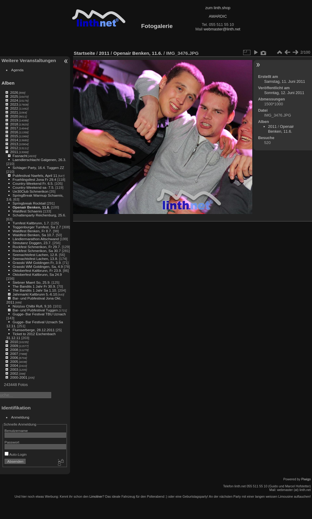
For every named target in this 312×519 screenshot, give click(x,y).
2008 (14, 350)
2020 (14, 116)
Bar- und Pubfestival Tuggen (35, 310)
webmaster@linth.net (222, 29)
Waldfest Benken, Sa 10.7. (33, 235)
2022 (14, 108)
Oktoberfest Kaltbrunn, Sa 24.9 (37, 274)
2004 (14, 365)
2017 (14, 128)
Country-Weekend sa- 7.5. (33, 187)
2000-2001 (18, 377)
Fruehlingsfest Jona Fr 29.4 (34, 179)
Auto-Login (16, 454)
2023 (14, 104)
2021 (14, 112)
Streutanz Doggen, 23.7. (31, 243)
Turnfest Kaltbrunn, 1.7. (31, 223)
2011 (14, 152)
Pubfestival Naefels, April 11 (34, 175)
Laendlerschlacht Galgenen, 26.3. (39, 160)
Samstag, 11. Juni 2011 (284, 81)
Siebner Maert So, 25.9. (31, 282)
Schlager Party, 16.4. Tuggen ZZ (38, 168)
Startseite (84, 53)
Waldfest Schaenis (27, 211)
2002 (14, 373)
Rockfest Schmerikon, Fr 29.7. (36, 247)
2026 (14, 92)
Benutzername (16, 431)
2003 (14, 369)
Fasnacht (19, 156)
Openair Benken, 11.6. (31, 207)
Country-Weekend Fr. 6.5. (33, 183)
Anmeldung (20, 417)
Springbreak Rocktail (29, 203)
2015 (14, 136)
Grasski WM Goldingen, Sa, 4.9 (37, 266)
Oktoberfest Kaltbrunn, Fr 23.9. (37, 270)
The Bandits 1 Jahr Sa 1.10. (34, 290)
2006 (14, 357)
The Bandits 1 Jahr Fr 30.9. (34, 286)
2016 (14, 132)
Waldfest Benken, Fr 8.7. (32, 231)
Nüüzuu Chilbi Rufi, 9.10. (32, 306)
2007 (14, 354)
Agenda (17, 70)
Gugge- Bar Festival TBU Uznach (39, 314)
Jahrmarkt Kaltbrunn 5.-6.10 (34, 294)
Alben (8, 83)
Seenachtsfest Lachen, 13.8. (35, 259)
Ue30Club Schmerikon (30, 191)
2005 (14, 361)
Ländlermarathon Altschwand (35, 239)
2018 (14, 124)
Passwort (12, 442)
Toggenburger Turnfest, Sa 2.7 (36, 227)
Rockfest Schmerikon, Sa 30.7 (36, 251)
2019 (14, 120)
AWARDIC (218, 16)
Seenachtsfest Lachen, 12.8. (35, 255)
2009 (14, 346)
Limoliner (95, 496)
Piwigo (306, 479)
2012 (14, 148)
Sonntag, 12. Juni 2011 (284, 92)
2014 (14, 140)
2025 (14, 96)
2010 (14, 342)
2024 (14, 100)
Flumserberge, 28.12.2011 (33, 330)
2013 (14, 144)
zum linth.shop (218, 7)
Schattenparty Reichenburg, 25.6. (39, 215)
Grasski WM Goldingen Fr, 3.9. (37, 263)
